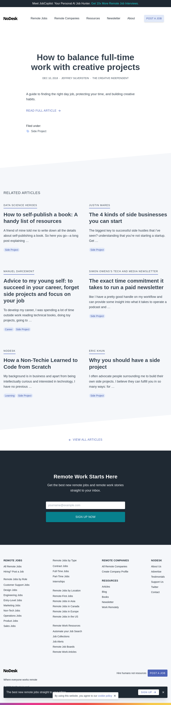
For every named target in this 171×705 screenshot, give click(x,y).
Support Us (157, 581)
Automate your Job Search (67, 631)
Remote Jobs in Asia (64, 601)
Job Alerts (58, 641)
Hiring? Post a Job (14, 571)
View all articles (85, 439)
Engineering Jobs (13, 595)
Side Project (36, 131)
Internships (59, 581)
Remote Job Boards (64, 646)
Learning (10, 395)
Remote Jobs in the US (65, 616)
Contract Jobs (60, 566)
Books (105, 597)
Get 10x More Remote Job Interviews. (115, 3)
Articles (106, 586)
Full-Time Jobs (61, 571)
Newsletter (113, 18)
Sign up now (85, 516)
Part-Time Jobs (61, 576)
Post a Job (157, 673)
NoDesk (156, 560)
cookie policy (105, 695)
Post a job (154, 18)
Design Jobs (10, 590)
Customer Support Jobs (17, 584)
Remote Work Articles (64, 651)
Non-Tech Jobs (12, 610)
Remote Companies (66, 18)
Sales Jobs (10, 626)
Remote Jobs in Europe (65, 611)
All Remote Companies (114, 566)
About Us (156, 566)
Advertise (156, 571)
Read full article (43, 110)
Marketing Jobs (12, 605)
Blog (104, 591)
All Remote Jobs (13, 566)
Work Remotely (110, 607)
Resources (110, 580)
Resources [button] (93, 18)
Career (9, 329)
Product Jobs (11, 620)
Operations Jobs (13, 615)
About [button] (131, 18)
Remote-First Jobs (63, 596)
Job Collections (61, 636)
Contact (155, 592)
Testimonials (158, 576)
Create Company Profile (115, 571)
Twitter (154, 587)
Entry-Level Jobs (13, 600)
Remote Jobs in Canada (66, 606)
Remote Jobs (39, 18)
